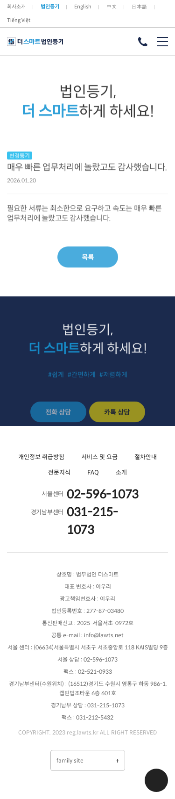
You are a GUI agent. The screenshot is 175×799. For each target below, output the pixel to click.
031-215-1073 (92, 521)
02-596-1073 (103, 494)
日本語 (139, 6)
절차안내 (145, 457)
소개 (121, 472)
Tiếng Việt (18, 20)
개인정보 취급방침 (41, 457)
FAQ (93, 472)
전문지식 (59, 472)
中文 (111, 6)
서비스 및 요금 (99, 457)
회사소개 (16, 6)
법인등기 (50, 6)
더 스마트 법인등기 (35, 41)
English (82, 6)
